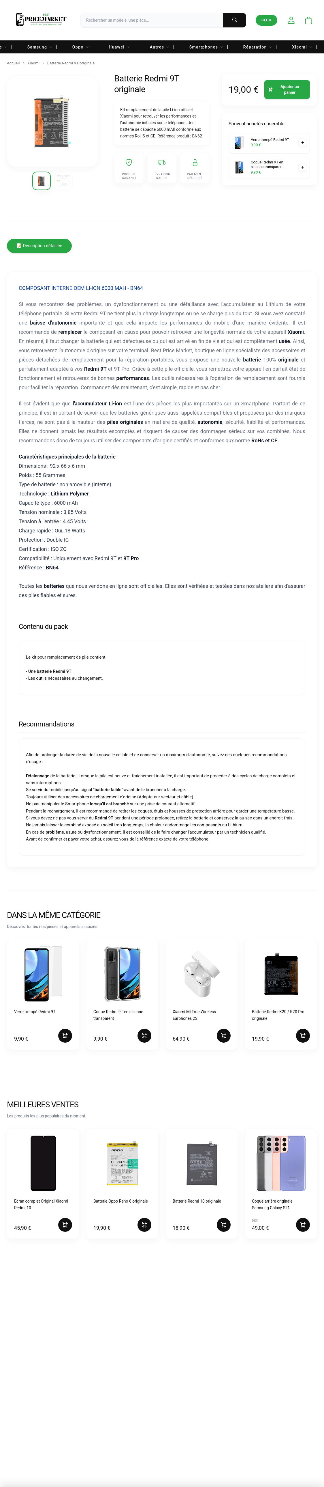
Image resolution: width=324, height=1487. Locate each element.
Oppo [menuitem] (80, 47)
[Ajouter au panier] (287, 89)
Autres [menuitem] (160, 47)
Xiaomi (33, 63)
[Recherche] (163, 20)
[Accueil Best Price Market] (41, 20)
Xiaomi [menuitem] (302, 47)
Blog (266, 20)
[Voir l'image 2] (63, 181)
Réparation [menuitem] (257, 47)
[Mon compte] (291, 20)
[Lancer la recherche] (234, 20)
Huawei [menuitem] (119, 47)
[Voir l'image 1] (41, 181)
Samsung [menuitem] (40, 47)
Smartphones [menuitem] (206, 47)
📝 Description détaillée (39, 245)
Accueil (13, 63)
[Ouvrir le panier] (308, 21)
